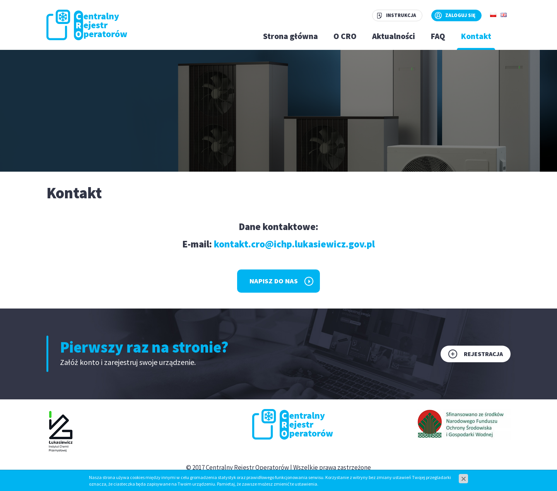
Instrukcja (401, 15)
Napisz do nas (273, 280)
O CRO (345, 36)
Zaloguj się (460, 15)
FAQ (438, 36)
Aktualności (393, 36)
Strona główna (290, 36)
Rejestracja (483, 354)
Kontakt (476, 36)
